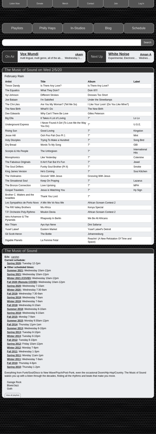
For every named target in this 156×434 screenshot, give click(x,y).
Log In (141, 3)
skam (79, 83)
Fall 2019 (12, 322)
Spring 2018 (14, 342)
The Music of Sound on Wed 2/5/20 (33, 99)
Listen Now (15, 3)
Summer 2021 (15, 299)
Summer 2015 (15, 349)
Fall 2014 (12, 353)
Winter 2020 (14, 318)
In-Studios (77, 57)
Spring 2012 (14, 372)
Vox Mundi (29, 83)
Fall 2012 (12, 369)
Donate (40, 3)
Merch (65, 3)
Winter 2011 (14, 388)
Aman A (145, 83)
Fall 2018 (12, 334)
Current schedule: (15, 289)
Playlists (17, 57)
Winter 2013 (14, 365)
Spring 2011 (14, 384)
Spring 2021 (14, 303)
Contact (90, 3)
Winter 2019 (14, 330)
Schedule (139, 57)
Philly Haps (47, 57)
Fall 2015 (12, 345)
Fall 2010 (12, 392)
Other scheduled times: (20, 296)
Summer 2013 (15, 357)
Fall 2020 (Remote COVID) (22, 311)
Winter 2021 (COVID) (19, 307)
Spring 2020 (14, 315)
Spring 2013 (14, 361)
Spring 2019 (14, 326)
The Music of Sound (21, 280)
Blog (108, 57)
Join (116, 3)
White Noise (118, 83)
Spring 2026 (14, 292)
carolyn (15, 286)
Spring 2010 (14, 396)
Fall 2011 (12, 380)
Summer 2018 (15, 338)
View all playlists (12, 424)
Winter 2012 (14, 376)
